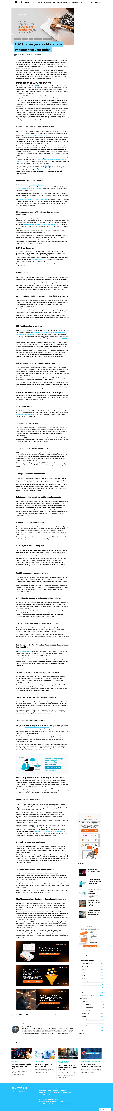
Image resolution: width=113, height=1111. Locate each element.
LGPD (20, 1015)
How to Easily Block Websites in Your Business (91, 1065)
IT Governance (86, 975)
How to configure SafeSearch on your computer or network (94, 903)
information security (42, 1015)
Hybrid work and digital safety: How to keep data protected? (67, 1067)
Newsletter (98, 2)
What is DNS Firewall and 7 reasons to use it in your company (55, 1103)
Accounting (85, 966)
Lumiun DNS (42, 1092)
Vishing (88, 1010)
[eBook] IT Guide (43, 1094)
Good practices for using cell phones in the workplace (94, 881)
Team (83, 972)
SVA (83, 1031)
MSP (83, 984)
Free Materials (42, 1090)
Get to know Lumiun (53, 1090)
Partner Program (66, 1092)
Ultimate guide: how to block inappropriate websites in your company (94, 893)
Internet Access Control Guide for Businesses (51, 1101)
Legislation (85, 978)
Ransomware (89, 1007)
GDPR (87, 981)
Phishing (88, 1004)
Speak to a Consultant (55, 1094)
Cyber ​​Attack (85, 1001)
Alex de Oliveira (26, 1026)
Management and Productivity (87, 960)
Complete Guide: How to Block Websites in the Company (54, 1106)
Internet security (83, 998)
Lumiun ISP (50, 1092)
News (83, 993)
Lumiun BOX (63, 1090)
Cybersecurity (85, 1013)
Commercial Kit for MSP (59, 1097)
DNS (87, 1019)
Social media (85, 987)
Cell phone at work (87, 963)
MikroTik (88, 1022)
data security (53, 1015)
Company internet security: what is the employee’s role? (21, 1066)
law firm (14, 1015)
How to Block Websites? (45, 1097)
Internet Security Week (88, 995)
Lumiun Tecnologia (17, 1091)
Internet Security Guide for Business (48, 1099)
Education (84, 969)
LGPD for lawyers (29, 1015)
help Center (57, 1092)
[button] (12, 2)
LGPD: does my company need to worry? (44, 1065)
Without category (83, 1034)
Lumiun (81, 990)
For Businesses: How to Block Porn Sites (94, 871)
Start (40, 1088)
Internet (84, 1028)
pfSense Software (90, 1025)
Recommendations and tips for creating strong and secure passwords (94, 913)
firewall (84, 1016)
